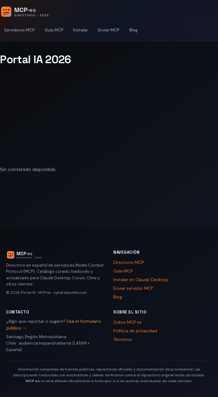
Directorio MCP (128, 262)
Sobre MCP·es (127, 322)
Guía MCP (54, 30)
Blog (133, 30)
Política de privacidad (135, 331)
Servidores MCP (19, 30)
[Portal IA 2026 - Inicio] (31, 11)
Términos (122, 339)
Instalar (80, 30)
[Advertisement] (109, 116)
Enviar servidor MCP (133, 288)
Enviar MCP (108, 30)
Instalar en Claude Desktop (140, 279)
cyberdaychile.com (70, 292)
